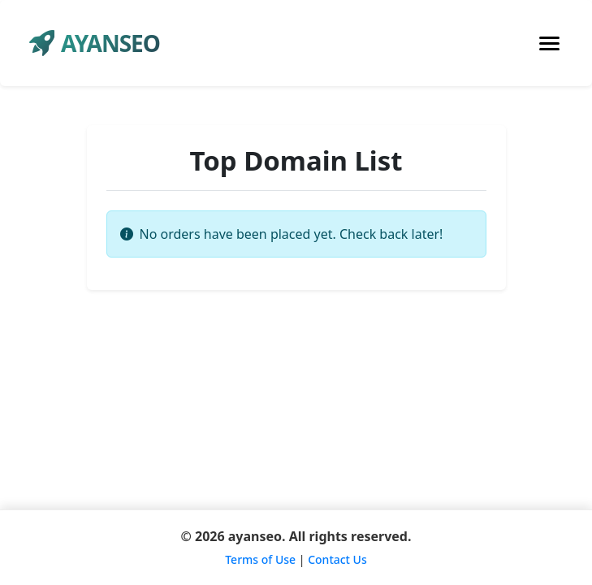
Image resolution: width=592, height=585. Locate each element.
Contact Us (337, 559)
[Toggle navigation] (549, 43)
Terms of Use (260, 559)
